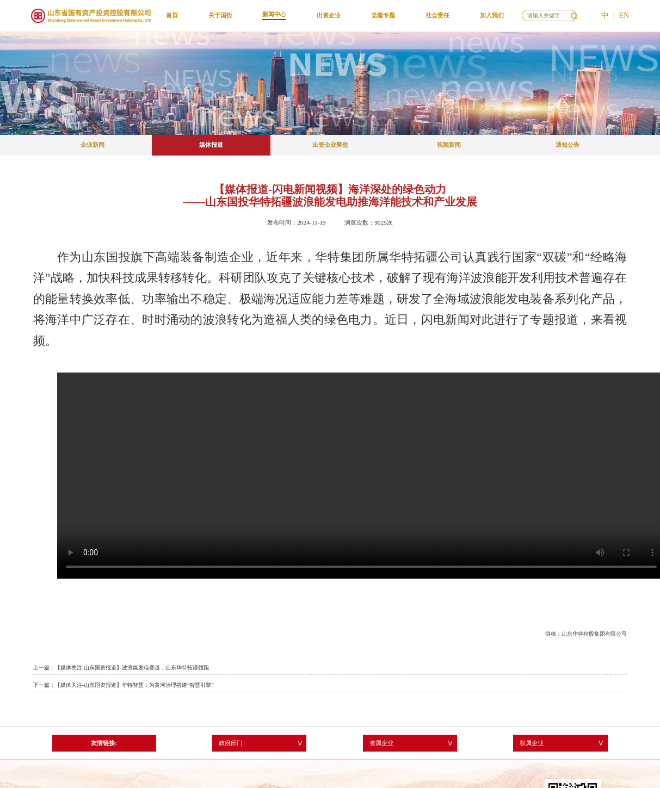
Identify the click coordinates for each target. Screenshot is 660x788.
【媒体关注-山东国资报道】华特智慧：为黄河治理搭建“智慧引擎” (134, 685)
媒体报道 (211, 144)
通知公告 (567, 144)
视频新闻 (449, 144)
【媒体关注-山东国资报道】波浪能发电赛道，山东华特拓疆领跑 (132, 668)
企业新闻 (92, 144)
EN (624, 15)
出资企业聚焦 (330, 144)
